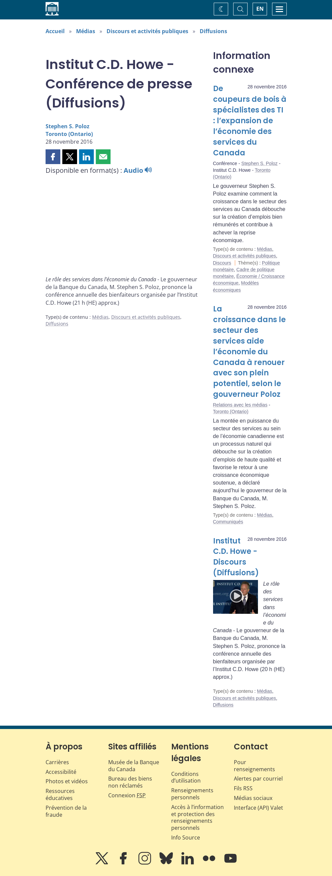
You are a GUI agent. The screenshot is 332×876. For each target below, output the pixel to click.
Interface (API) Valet (258, 807)
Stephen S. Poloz (67, 126)
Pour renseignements (254, 765)
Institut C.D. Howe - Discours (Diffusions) (236, 557)
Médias (85, 31)
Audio (138, 170)
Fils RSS (243, 788)
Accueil (55, 31)
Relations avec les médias (240, 405)
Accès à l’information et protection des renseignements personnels (197, 817)
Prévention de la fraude (66, 811)
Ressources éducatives (60, 794)
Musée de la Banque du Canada (133, 765)
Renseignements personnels (192, 794)
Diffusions (213, 31)
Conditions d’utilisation (186, 777)
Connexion (127, 795)
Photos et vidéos (67, 781)
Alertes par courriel (258, 778)
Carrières (57, 762)
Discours (222, 263)
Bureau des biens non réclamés (130, 782)
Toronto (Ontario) (69, 134)
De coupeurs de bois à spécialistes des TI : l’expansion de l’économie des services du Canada (249, 120)
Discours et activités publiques (147, 31)
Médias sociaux (253, 798)
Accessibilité (61, 772)
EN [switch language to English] (260, 8)
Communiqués (228, 521)
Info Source (185, 837)
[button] (53, 156)
